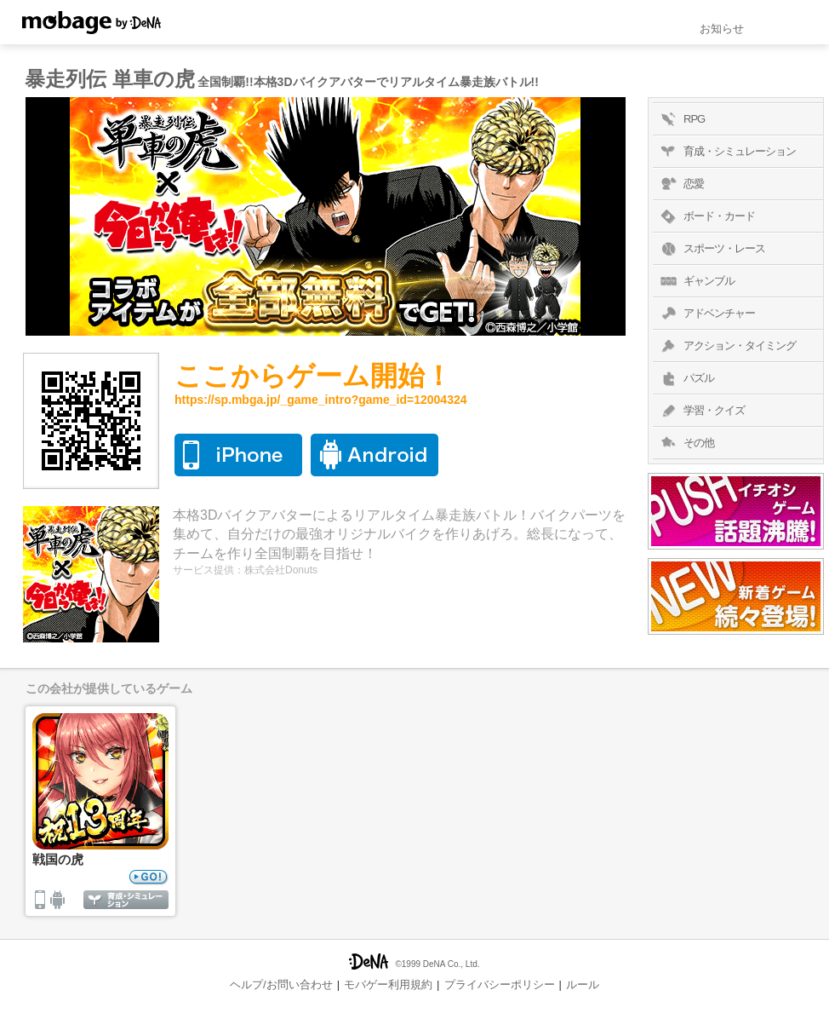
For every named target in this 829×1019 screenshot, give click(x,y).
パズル (685, 378)
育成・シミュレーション (726, 152)
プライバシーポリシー (499, 984)
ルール (582, 984)
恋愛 (680, 184)
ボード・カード (706, 216)
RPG (681, 119)
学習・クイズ (701, 411)
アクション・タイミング (726, 346)
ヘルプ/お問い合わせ (281, 984)
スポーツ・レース (711, 249)
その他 (685, 443)
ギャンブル (696, 281)
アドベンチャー (706, 313)
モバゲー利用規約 (388, 984)
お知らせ (722, 28)
